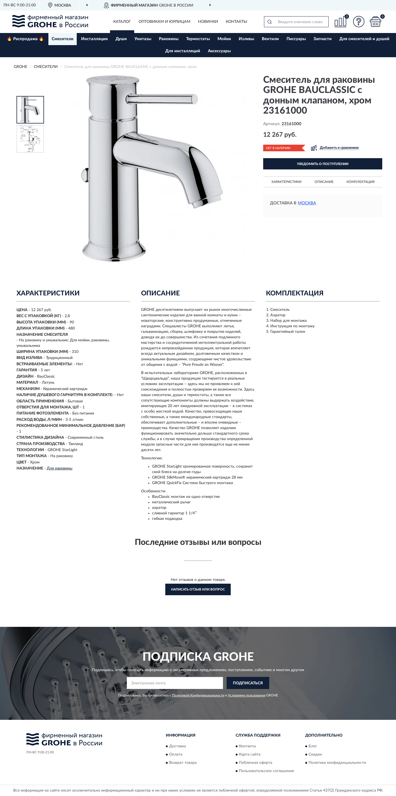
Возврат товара (183, 763)
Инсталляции (94, 39)
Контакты (236, 22)
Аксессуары (219, 51)
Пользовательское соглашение (266, 771)
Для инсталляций (182, 51)
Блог (313, 746)
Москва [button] (307, 203)
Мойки (224, 39)
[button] (359, 21)
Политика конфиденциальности (337, 763)
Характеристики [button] (286, 181)
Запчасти (323, 39)
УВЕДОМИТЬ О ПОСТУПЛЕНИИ (322, 164)
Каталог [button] (122, 22)
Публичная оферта (255, 763)
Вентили (270, 39)
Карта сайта (249, 754)
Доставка (177, 746)
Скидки (315, 754)
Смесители (62, 39)
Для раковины (59, 468)
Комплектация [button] (360, 181)
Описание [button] (324, 181)
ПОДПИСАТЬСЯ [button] (248, 683)
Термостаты (198, 39)
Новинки (208, 22)
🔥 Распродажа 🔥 (25, 39)
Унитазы (142, 39)
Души (121, 39)
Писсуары (296, 39)
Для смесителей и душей (364, 39)
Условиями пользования (246, 695)
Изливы (246, 39)
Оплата (175, 754)
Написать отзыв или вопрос (198, 589)
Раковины (168, 39)
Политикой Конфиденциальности (198, 695)
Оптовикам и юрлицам (164, 22)
